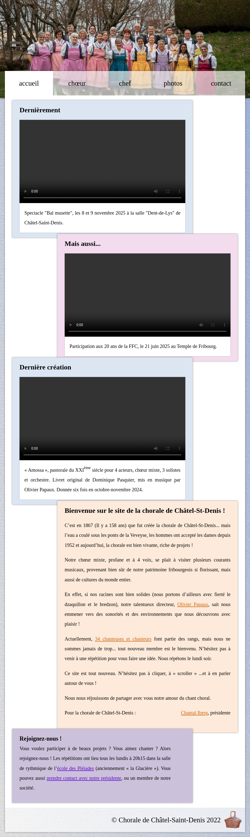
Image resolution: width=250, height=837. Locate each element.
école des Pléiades (75, 768)
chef (125, 83)
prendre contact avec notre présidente (84, 778)
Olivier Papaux (192, 604)
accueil (29, 83)
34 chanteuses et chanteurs (123, 639)
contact (221, 83)
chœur (77, 83)
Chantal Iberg (194, 712)
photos (173, 83)
